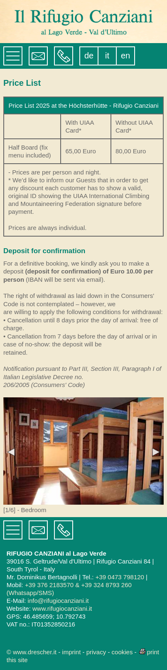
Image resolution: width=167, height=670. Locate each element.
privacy (96, 651)
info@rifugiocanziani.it (58, 600)
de (88, 55)
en (125, 55)
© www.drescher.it (31, 651)
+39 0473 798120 (120, 577)
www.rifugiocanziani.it (62, 608)
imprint (71, 651)
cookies (122, 651)
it (107, 55)
